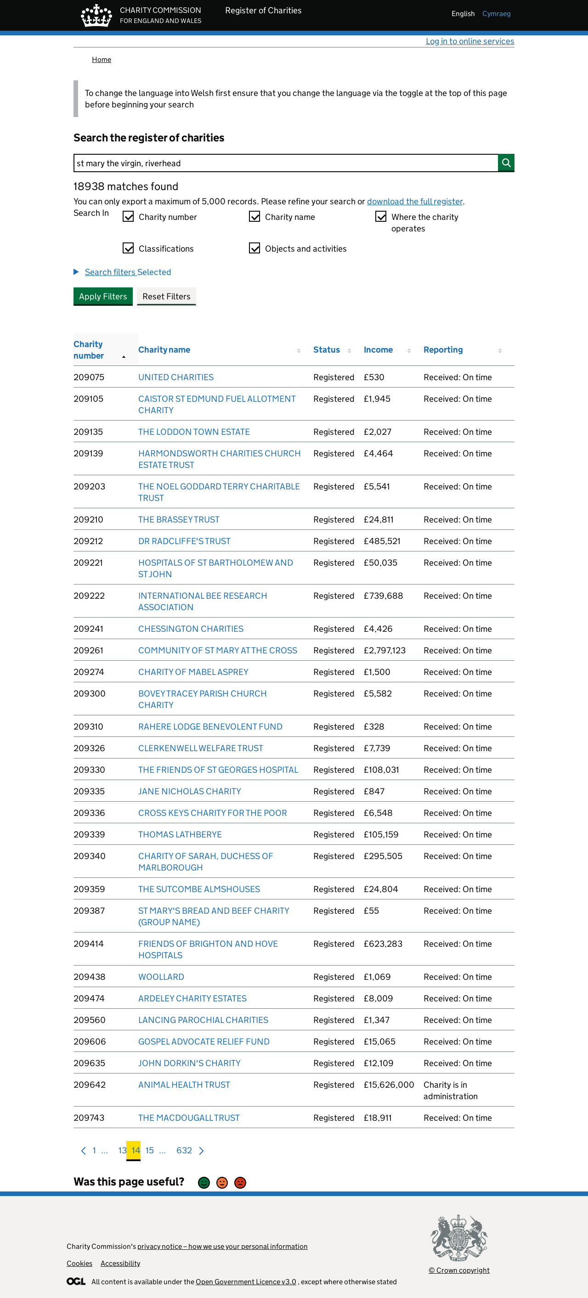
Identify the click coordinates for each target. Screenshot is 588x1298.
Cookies (79, 1263)
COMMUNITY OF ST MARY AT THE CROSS (217, 650)
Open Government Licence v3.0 (246, 1281)
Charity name (290, 217)
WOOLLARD (161, 977)
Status (326, 349)
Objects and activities (306, 248)
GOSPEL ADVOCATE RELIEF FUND (204, 1041)
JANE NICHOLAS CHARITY (189, 791)
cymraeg (496, 13)
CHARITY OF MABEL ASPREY (193, 672)
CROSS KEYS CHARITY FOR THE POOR (212, 813)
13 (123, 1152)
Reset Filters (166, 296)
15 (150, 1152)
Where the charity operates (424, 223)
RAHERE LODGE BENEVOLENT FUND (210, 726)
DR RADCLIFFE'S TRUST (184, 541)
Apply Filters (103, 296)
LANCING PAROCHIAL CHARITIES (203, 1020)
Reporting (443, 349)
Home (101, 59)
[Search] (294, 163)
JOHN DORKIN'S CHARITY (189, 1063)
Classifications (166, 248)
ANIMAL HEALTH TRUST (184, 1084)
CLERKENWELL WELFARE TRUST (200, 748)
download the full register (415, 201)
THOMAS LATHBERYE (180, 834)
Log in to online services (470, 41)
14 (136, 1152)
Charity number (168, 217)
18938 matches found (126, 186)
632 (184, 1152)
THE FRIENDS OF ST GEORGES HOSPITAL (218, 769)
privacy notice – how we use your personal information (222, 1246)
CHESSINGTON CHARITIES (190, 629)
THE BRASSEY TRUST (179, 519)
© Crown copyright (459, 1270)
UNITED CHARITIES (176, 377)
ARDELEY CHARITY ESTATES (192, 998)
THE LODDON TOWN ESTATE (194, 432)
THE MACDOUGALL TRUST (189, 1118)
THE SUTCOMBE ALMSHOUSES (199, 889)
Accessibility (120, 1263)
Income (378, 349)
